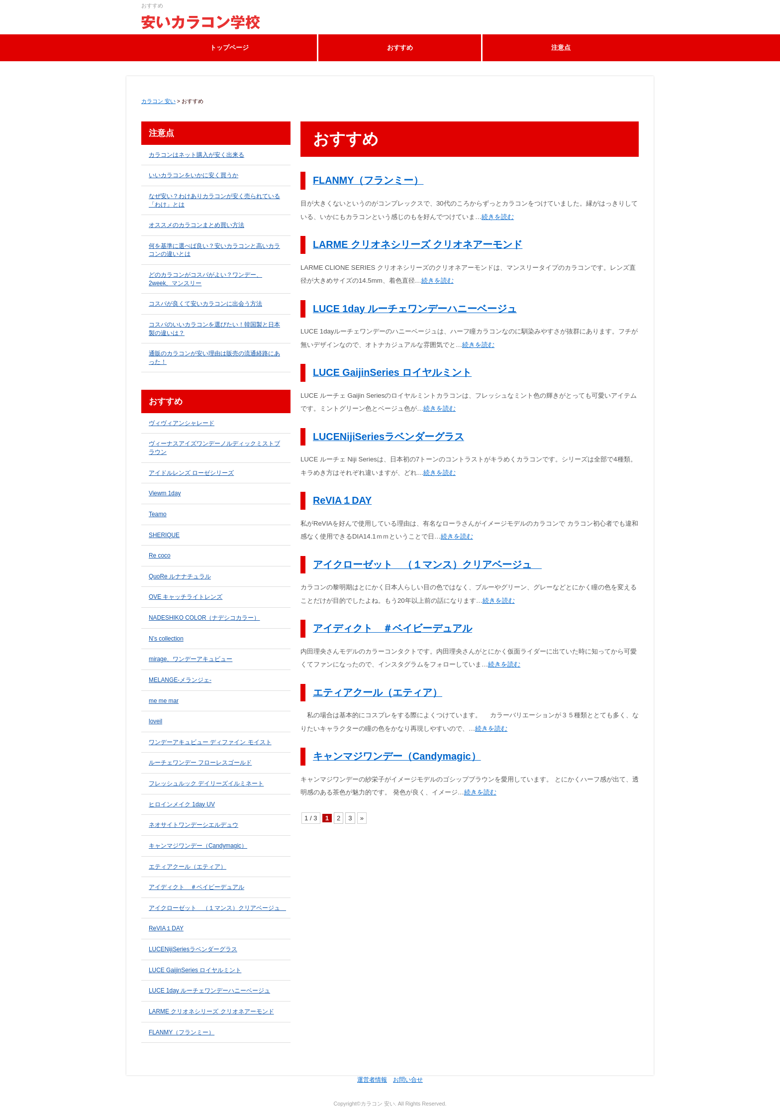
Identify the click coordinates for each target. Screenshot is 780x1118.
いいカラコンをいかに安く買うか (193, 175)
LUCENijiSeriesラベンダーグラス (388, 436)
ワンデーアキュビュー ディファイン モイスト (210, 742)
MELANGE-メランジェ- (180, 679)
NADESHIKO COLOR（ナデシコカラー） (204, 617)
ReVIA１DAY (342, 500)
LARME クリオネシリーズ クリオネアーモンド (417, 244)
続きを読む (498, 217)
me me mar (164, 700)
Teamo (158, 514)
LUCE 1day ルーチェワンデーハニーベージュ (415, 308)
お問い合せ (408, 1079)
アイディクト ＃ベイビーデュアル (392, 628)
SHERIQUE (164, 535)
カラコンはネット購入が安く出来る (196, 154)
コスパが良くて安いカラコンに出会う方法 (205, 303)
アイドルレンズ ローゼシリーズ (191, 472)
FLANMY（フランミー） (368, 180)
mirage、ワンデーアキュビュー (190, 659)
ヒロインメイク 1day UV (182, 804)
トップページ (229, 47)
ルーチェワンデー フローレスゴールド (200, 762)
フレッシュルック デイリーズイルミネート (206, 783)
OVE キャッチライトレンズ (185, 596)
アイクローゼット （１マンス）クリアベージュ (427, 564)
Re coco (160, 555)
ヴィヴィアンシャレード (181, 423)
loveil (155, 721)
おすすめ (400, 47)
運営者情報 (372, 1079)
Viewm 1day (165, 493)
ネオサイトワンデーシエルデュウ (193, 824)
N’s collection (166, 638)
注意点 (561, 47)
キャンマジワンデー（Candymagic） (397, 756)
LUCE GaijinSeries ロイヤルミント (392, 372)
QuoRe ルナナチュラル (180, 576)
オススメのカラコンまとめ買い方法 (196, 225)
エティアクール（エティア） (377, 692)
